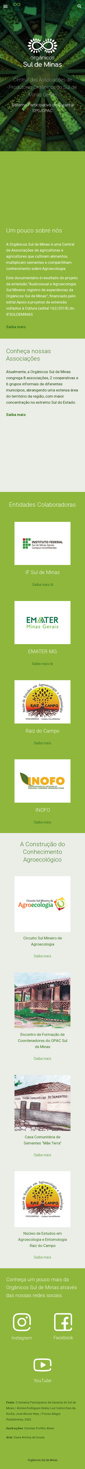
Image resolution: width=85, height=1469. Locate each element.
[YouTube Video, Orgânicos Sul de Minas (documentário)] (42, 185)
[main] (42, 96)
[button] (5, 6)
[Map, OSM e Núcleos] (42, 459)
